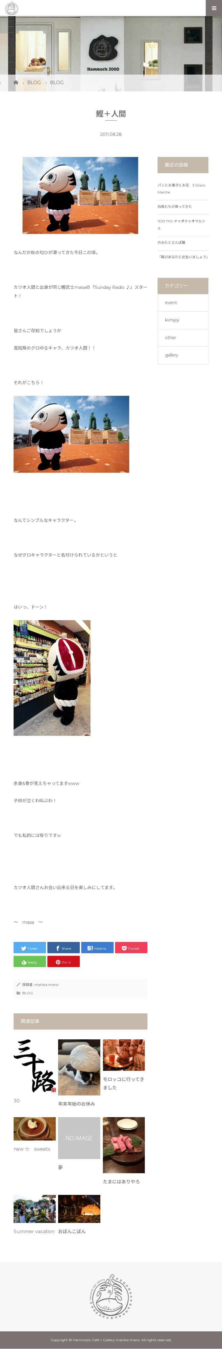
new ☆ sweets (32, 1149)
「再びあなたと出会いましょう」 (184, 257)
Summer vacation (34, 1231)
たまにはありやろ (121, 1181)
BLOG (27, 993)
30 (17, 1101)
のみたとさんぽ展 (171, 242)
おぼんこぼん (72, 1231)
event (171, 302)
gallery (171, 355)
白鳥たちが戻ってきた (175, 206)
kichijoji (172, 320)
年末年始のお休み (76, 1104)
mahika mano (46, 984)
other (170, 337)
